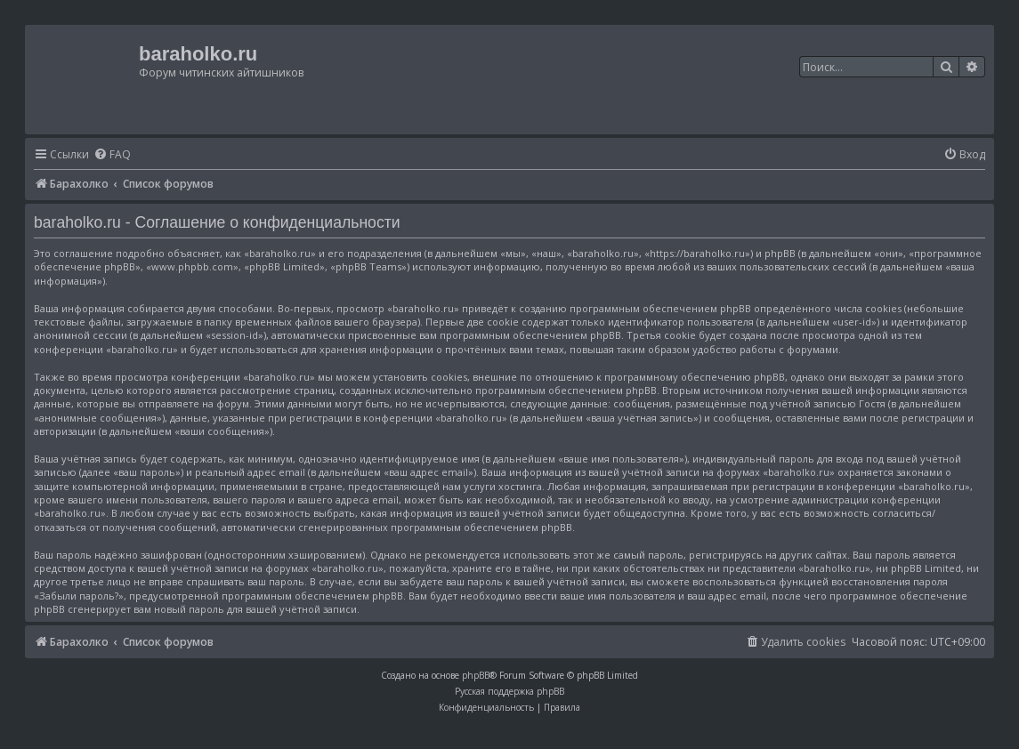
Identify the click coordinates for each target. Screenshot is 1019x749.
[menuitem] (112, 155)
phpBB (475, 675)
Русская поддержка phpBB (509, 691)
